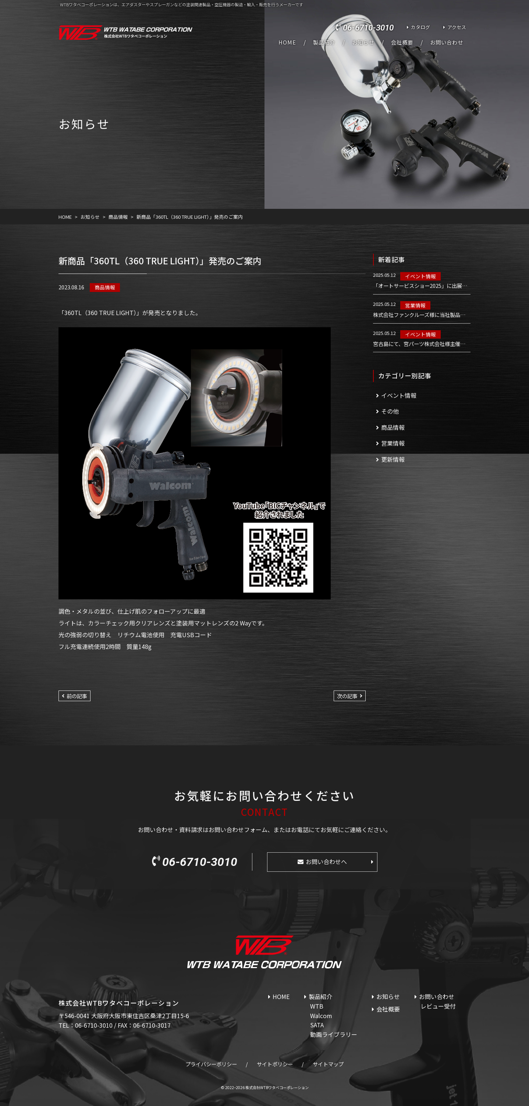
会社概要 (402, 42)
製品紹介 (324, 42)
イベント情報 (420, 276)
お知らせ (363, 42)
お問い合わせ (446, 42)
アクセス (456, 27)
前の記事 (77, 696)
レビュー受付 (438, 1006)
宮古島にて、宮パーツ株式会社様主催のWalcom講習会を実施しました (422, 343)
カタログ (420, 27)
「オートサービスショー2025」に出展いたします (422, 285)
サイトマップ (328, 1064)
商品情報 (105, 287)
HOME (287, 42)
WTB (316, 1006)
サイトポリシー (275, 1064)
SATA (317, 1024)
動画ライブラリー (333, 1034)
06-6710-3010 (368, 28)
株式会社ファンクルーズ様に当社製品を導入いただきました (422, 314)
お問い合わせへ (326, 861)
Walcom (321, 1015)
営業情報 (415, 305)
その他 (390, 411)
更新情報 (393, 459)
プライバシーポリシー (211, 1064)
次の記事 (347, 696)
